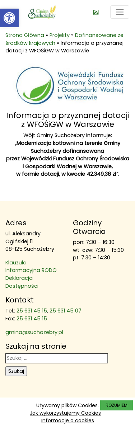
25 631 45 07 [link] (66, 310)
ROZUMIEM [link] (116, 405)
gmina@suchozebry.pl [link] (34, 332)
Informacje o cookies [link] (67, 420)
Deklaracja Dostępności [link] (21, 282)
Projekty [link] (60, 35)
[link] (9, 18)
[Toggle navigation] (119, 12)
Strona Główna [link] (24, 35)
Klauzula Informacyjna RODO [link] (31, 266)
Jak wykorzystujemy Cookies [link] (65, 413)
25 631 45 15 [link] (32, 310)
